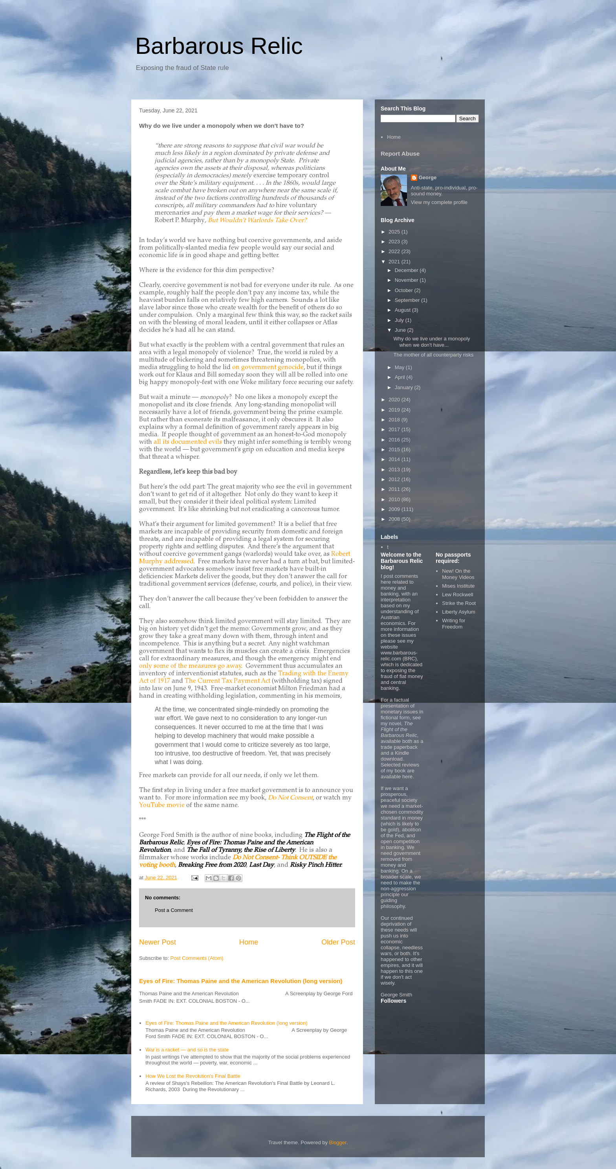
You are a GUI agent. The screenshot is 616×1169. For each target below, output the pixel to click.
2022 (395, 251)
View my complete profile (439, 202)
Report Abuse (400, 153)
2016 (395, 440)
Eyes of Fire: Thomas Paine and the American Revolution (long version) (240, 981)
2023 (395, 241)
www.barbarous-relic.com (399, 656)
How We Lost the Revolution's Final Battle (192, 1076)
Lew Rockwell (457, 594)
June (401, 330)
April (401, 377)
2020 (395, 400)
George (428, 177)
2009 (395, 509)
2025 (395, 232)
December (407, 270)
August (403, 310)
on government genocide (268, 367)
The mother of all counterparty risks (433, 355)
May (400, 367)
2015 (395, 449)
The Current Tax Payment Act (228, 681)
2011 (395, 489)
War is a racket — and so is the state (187, 1050)
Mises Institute (458, 586)
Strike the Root (459, 603)
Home (248, 942)
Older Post (338, 942)
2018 (395, 420)
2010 (395, 499)
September (408, 300)
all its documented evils (188, 442)
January (404, 387)
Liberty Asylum (458, 612)
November (407, 280)
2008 (395, 519)
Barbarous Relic (219, 46)
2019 (395, 410)
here (407, 776)
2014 (395, 459)
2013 (395, 469)
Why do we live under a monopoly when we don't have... (431, 342)
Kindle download (395, 756)
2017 (395, 429)
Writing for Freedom (453, 624)
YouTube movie (162, 805)
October (404, 290)
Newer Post (157, 942)
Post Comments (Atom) (197, 958)
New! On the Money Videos (458, 574)
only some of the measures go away (190, 666)
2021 (395, 262)
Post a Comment (174, 910)
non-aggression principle (398, 891)
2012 (395, 479)
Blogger (337, 1142)
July (400, 320)
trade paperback (399, 747)
